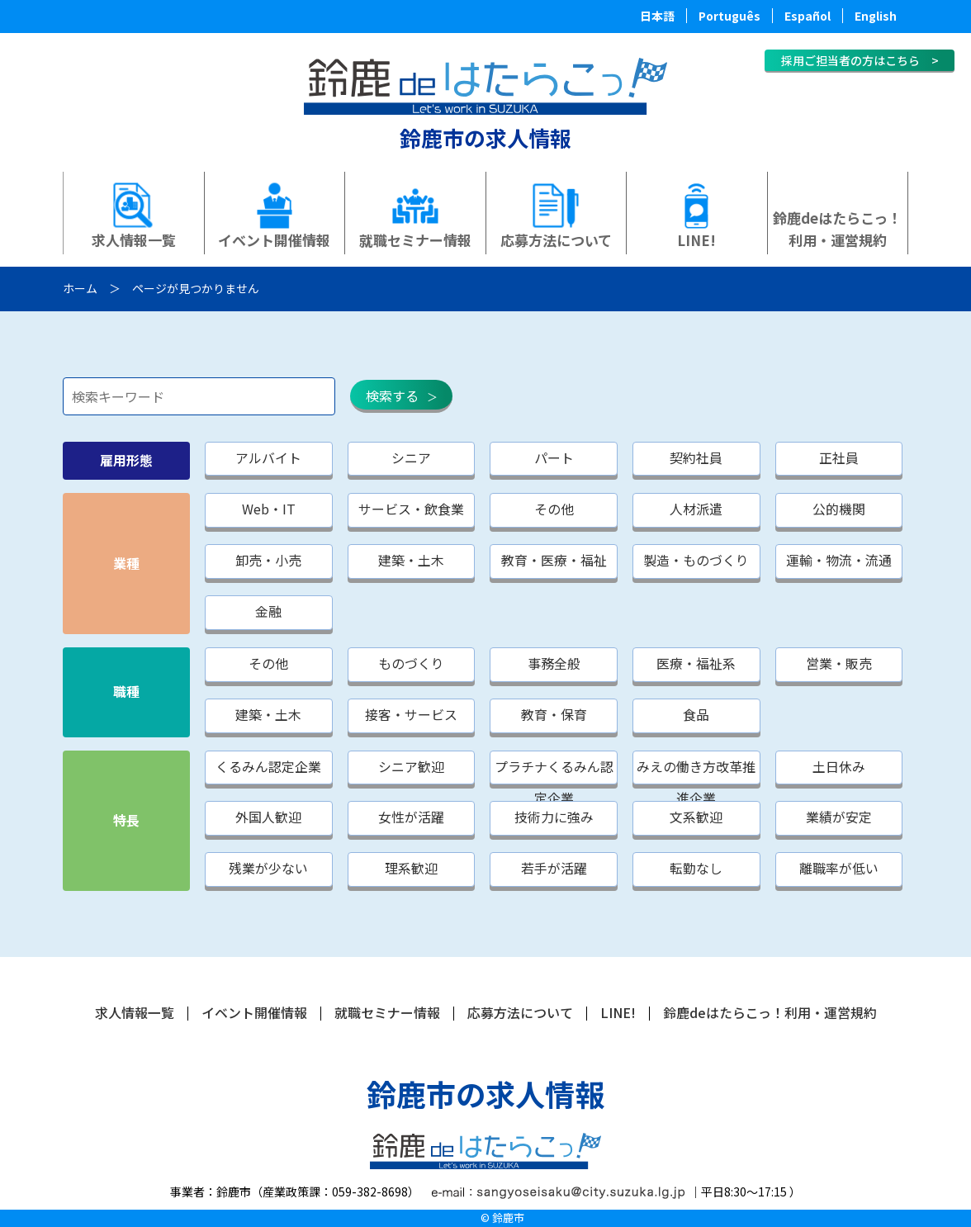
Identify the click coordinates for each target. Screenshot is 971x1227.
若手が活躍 (556, 870)
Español (807, 15)
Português (729, 15)
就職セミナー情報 (415, 240)
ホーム (80, 288)
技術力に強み (556, 819)
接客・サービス (413, 716)
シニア (413, 458)
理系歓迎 (412, 870)
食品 (700, 716)
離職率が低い (843, 870)
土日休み (843, 768)
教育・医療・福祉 (556, 561)
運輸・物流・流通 (844, 561)
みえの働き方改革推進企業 (700, 772)
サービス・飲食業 (413, 510)
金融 (269, 613)
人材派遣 (700, 510)
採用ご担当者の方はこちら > (860, 60)
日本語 (657, 15)
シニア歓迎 (413, 768)
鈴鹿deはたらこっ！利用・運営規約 (837, 228)
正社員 (844, 458)
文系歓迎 (700, 819)
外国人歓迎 (269, 819)
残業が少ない (269, 870)
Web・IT (269, 510)
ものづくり (413, 665)
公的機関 (843, 510)
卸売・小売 (269, 561)
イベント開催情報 (274, 240)
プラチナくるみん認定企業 (556, 772)
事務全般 (556, 665)
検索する (392, 395)
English (876, 15)
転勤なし (700, 870)
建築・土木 (413, 561)
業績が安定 (844, 819)
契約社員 (700, 458)
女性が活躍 (413, 819)
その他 (556, 510)
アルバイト (269, 458)
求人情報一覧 (134, 240)
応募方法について (556, 240)
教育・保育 (556, 716)
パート (556, 458)
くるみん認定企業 (269, 768)
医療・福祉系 (700, 665)
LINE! (696, 240)
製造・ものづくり (700, 561)
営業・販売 (844, 665)
